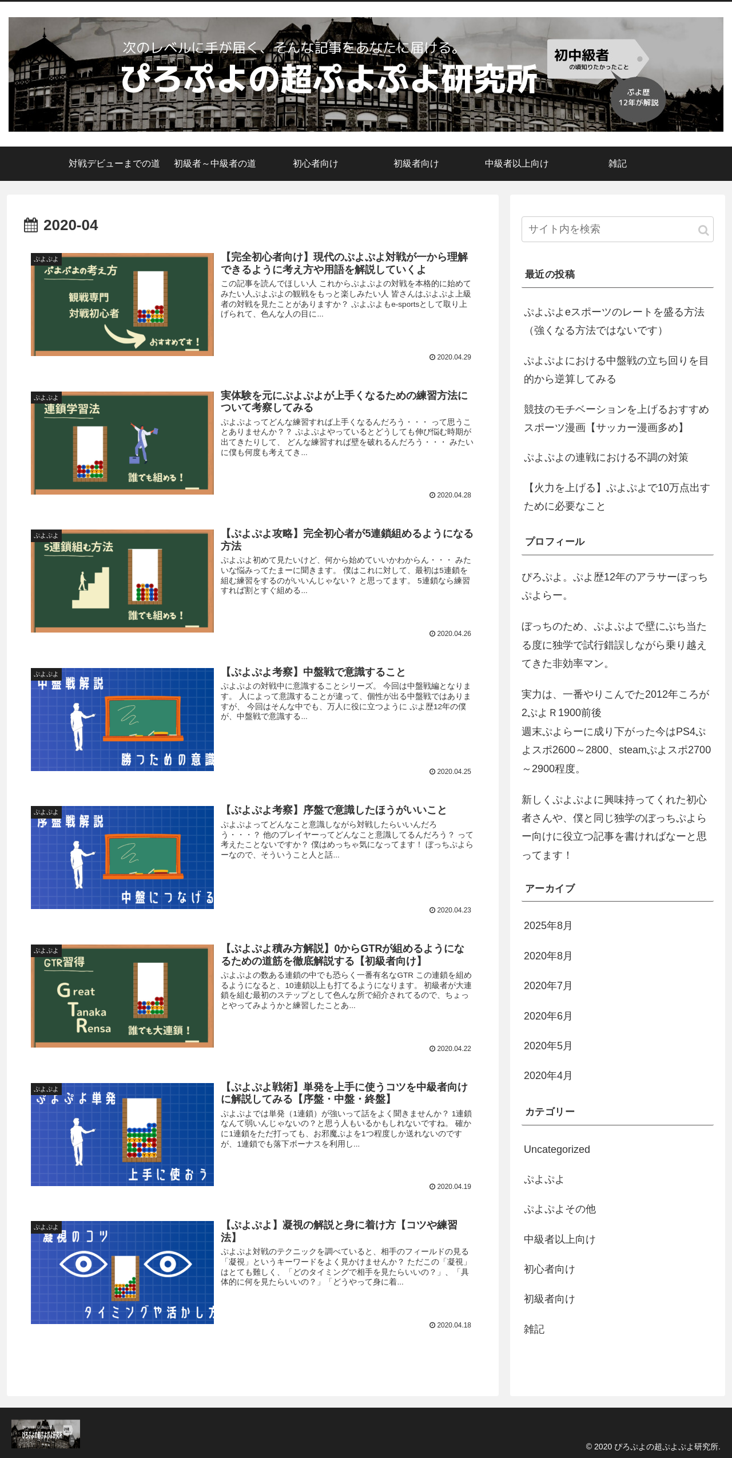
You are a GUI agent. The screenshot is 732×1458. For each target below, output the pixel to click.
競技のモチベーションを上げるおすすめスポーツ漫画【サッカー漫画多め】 (616, 418)
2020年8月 (548, 956)
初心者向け (549, 1269)
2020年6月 (548, 1016)
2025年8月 (548, 925)
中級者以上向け (560, 1239)
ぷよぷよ (544, 1179)
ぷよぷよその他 (560, 1209)
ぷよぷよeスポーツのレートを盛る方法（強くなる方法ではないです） (614, 321)
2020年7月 (548, 985)
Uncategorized (557, 1149)
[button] (704, 230)
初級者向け (549, 1299)
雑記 (534, 1329)
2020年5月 (548, 1046)
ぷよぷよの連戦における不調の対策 (606, 457)
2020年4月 (548, 1075)
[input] (618, 229)
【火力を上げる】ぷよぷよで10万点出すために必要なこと (617, 497)
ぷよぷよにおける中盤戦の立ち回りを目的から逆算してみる (616, 370)
